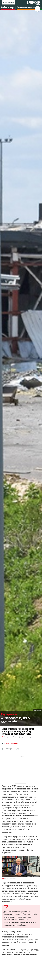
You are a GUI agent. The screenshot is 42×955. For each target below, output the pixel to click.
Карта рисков (9, 714)
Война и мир (7, 7)
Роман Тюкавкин (11, 744)
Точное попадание (26, 7)
